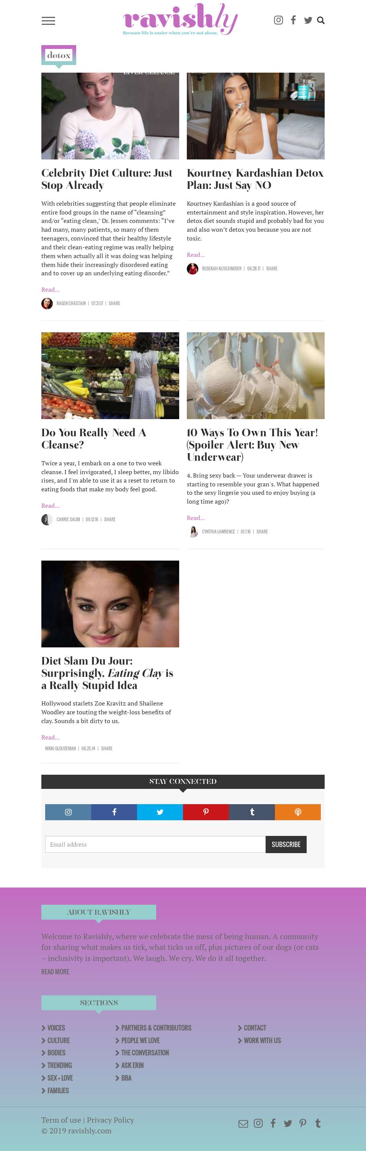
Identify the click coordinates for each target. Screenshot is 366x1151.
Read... (50, 289)
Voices (56, 1027)
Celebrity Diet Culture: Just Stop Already (106, 179)
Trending (59, 1065)
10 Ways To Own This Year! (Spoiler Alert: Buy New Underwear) (252, 445)
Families (58, 1090)
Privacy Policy (110, 1120)
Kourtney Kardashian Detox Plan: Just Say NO (255, 179)
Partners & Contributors (156, 1027)
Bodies (56, 1052)
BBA (126, 1078)
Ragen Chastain (71, 303)
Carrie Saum (68, 519)
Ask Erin (132, 1065)
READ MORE (55, 971)
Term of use (61, 1120)
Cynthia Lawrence (218, 531)
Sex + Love (60, 1078)
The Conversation (145, 1052)
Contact (255, 1027)
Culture (58, 1040)
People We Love (140, 1040)
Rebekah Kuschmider (222, 268)
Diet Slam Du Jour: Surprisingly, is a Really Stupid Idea (107, 673)
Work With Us (262, 1040)
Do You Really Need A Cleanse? (94, 439)
